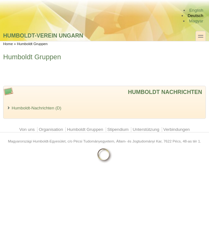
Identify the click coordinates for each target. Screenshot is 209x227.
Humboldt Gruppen (85, 129)
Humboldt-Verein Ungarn (43, 35)
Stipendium (118, 129)
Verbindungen (176, 129)
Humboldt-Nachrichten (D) (36, 108)
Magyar (196, 21)
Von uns (27, 129)
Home (8, 44)
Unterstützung (146, 129)
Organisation (51, 129)
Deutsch (195, 15)
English (196, 10)
